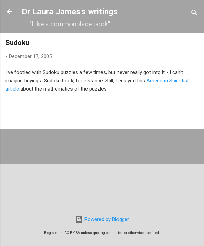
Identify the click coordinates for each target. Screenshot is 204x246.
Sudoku (17, 43)
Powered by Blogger (102, 219)
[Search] (194, 13)
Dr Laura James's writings (70, 11)
